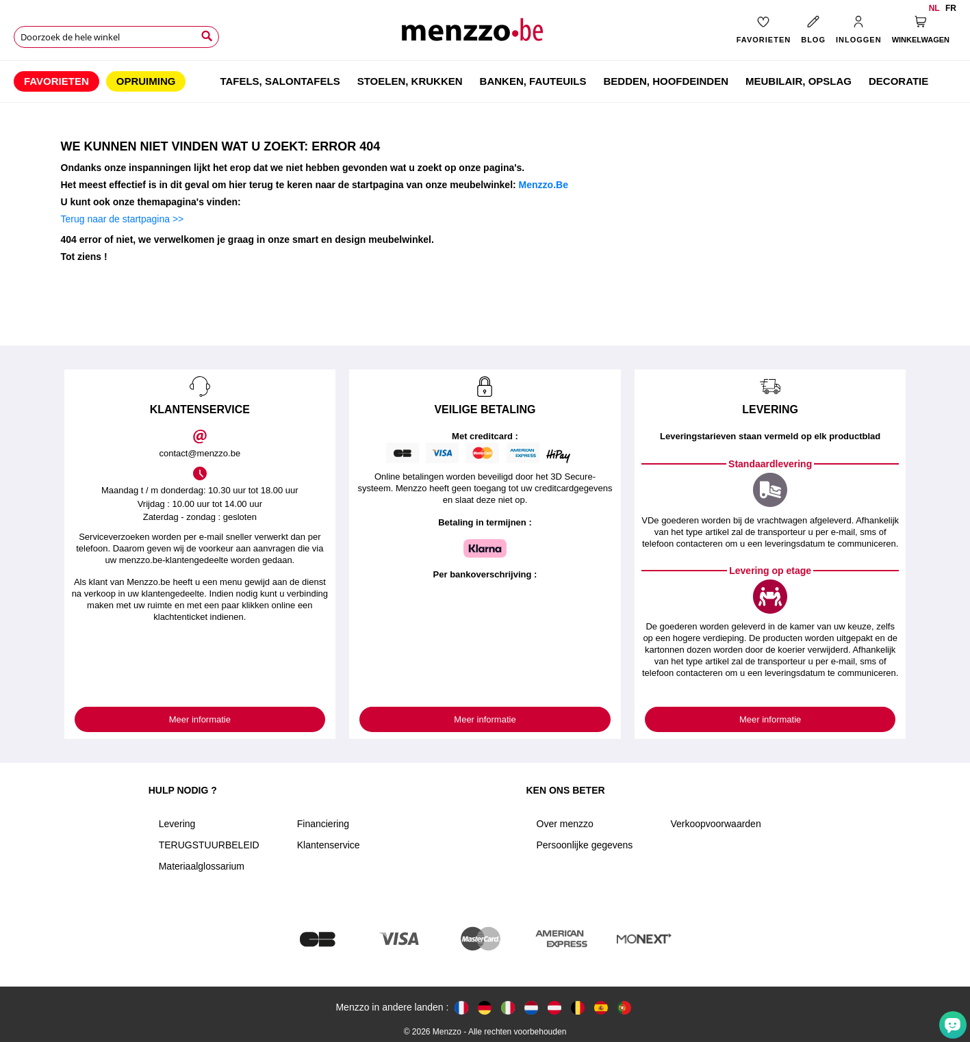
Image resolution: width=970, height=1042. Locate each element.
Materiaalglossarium (201, 866)
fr (950, 8)
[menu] (485, 81)
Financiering (323, 823)
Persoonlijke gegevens (585, 844)
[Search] (206, 36)
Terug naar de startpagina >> (122, 218)
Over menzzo (565, 823)
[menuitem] (56, 81)
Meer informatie (200, 719)
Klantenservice (328, 844)
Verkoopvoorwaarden (715, 823)
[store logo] (485, 34)
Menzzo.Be (543, 184)
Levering (177, 823)
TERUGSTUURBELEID (209, 844)
